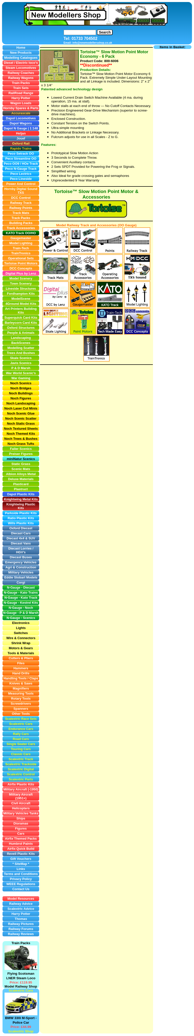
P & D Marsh (28, 613)
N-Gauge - (11, 613)
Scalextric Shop (20, 1031)
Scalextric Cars (21, 990)
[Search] (80, 32)
